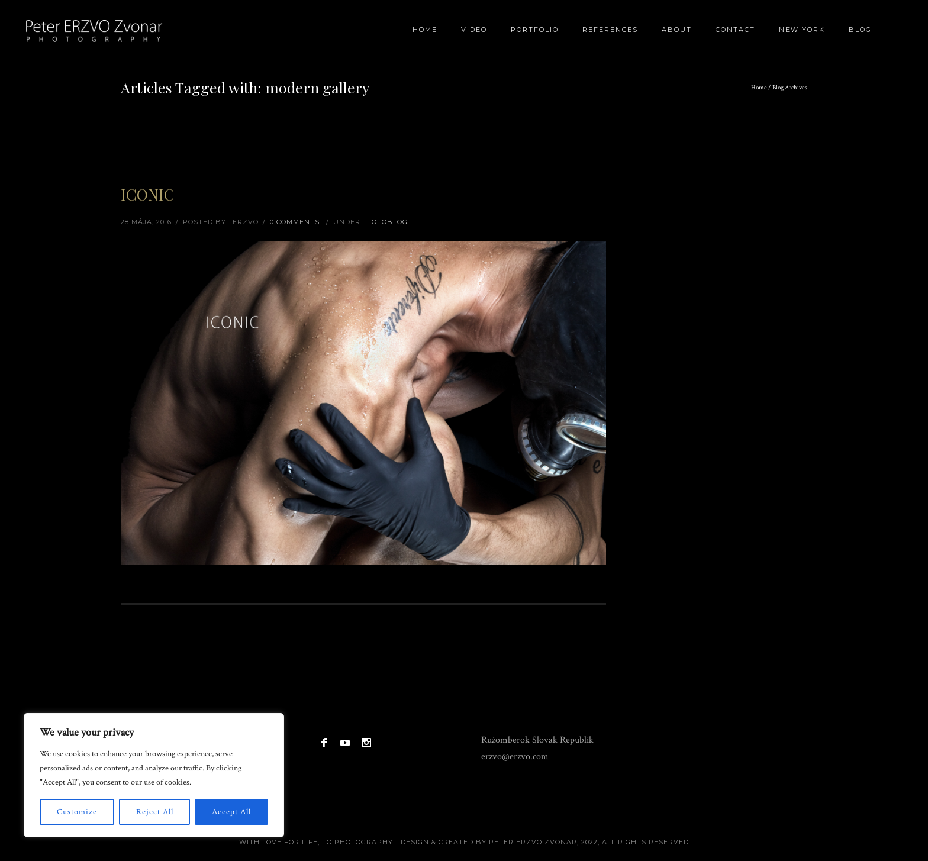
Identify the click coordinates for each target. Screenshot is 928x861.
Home (425, 29)
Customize (77, 812)
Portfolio (535, 29)
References (610, 29)
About (677, 29)
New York (802, 29)
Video (474, 29)
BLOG (860, 29)
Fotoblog (387, 222)
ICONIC (148, 194)
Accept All (231, 812)
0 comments (295, 222)
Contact (735, 29)
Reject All (154, 812)
